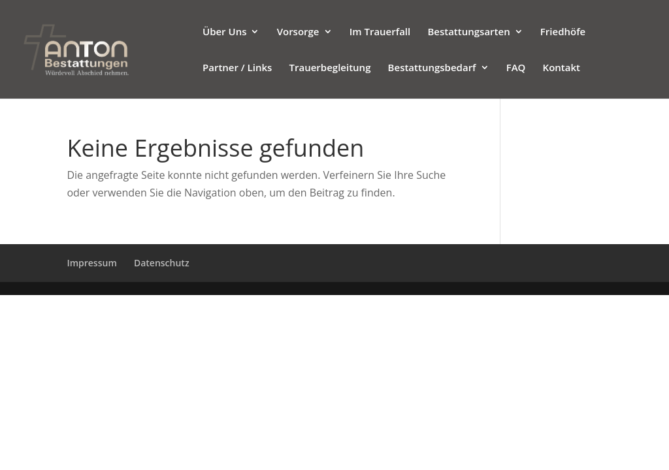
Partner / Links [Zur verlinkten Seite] (237, 68)
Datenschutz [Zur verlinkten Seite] (161, 263)
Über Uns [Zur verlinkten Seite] (224, 32)
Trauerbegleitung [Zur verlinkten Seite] (330, 68)
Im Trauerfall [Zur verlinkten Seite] (380, 32)
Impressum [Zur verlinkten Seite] (91, 263)
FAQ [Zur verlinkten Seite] (516, 68)
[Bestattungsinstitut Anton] (104, 48)
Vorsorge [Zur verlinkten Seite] (298, 32)
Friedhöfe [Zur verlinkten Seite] (562, 32)
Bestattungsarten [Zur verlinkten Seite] (468, 32)
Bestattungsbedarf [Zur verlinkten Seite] (432, 68)
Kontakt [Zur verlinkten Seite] (561, 68)
